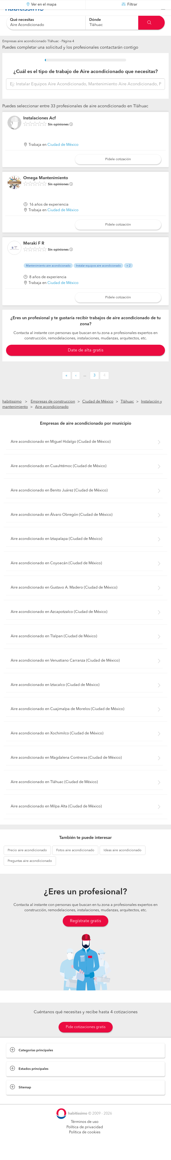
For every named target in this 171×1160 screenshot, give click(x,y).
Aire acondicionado (52, 419)
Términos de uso (85, 1133)
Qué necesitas (22, 20)
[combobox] (46, 23)
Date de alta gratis (85, 362)
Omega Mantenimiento (45, 189)
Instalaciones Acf (39, 130)
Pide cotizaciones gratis (85, 1039)
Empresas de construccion (53, 413)
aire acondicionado (27, 862)
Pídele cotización (118, 170)
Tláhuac (127, 413)
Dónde (95, 20)
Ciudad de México (63, 156)
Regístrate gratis (85, 933)
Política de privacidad (84, 1139)
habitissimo (12, 413)
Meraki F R (33, 255)
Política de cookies (84, 1144)
